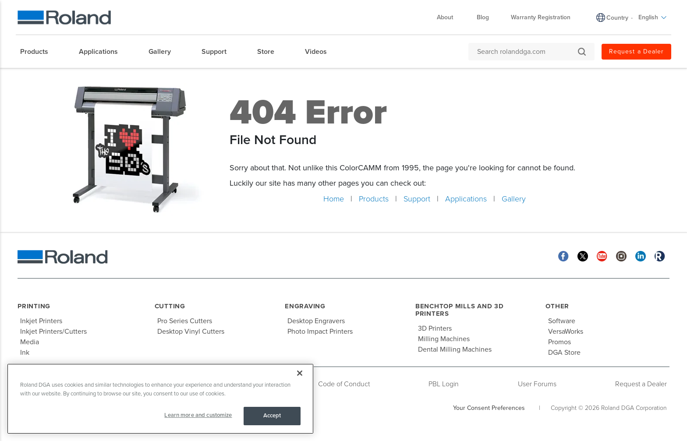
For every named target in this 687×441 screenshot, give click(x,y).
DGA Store (564, 352)
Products (374, 199)
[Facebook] (563, 255)
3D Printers (435, 328)
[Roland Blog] (660, 255)
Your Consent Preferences (489, 408)
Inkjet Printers (41, 321)
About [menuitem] (449, 17)
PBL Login (443, 384)
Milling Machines (444, 339)
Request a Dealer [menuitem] (636, 51)
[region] (160, 398)
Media (29, 342)
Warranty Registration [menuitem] (540, 17)
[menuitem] (38, 51)
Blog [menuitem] (483, 17)
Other (557, 306)
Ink (24, 352)
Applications (466, 199)
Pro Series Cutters (184, 321)
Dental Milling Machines (455, 349)
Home (333, 199)
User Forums (537, 384)
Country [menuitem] (617, 17)
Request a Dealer (641, 384)
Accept (272, 415)
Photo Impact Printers (320, 331)
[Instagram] (621, 255)
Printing (34, 306)
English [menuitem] (652, 17)
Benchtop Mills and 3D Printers (459, 310)
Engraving (305, 306)
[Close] (299, 373)
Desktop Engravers (316, 321)
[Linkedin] (640, 255)
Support (417, 199)
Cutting (170, 306)
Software (561, 321)
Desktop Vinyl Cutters (190, 331)
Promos (559, 342)
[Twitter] (582, 255)
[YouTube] (602, 255)
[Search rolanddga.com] (527, 51)
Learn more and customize (198, 415)
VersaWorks (565, 331)
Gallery (514, 199)
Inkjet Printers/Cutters (53, 331)
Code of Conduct (344, 384)
